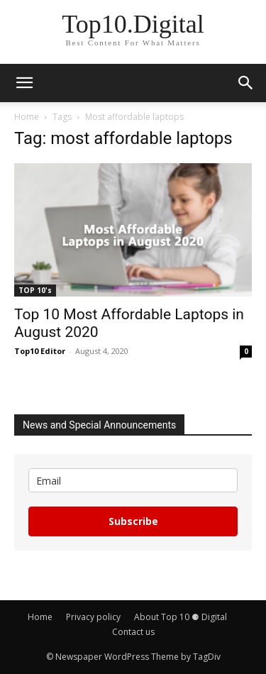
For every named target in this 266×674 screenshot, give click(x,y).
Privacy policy (93, 617)
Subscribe (133, 521)
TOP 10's (35, 290)
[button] (24, 83)
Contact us (133, 632)
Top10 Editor (39, 351)
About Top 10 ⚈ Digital (180, 617)
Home (26, 117)
